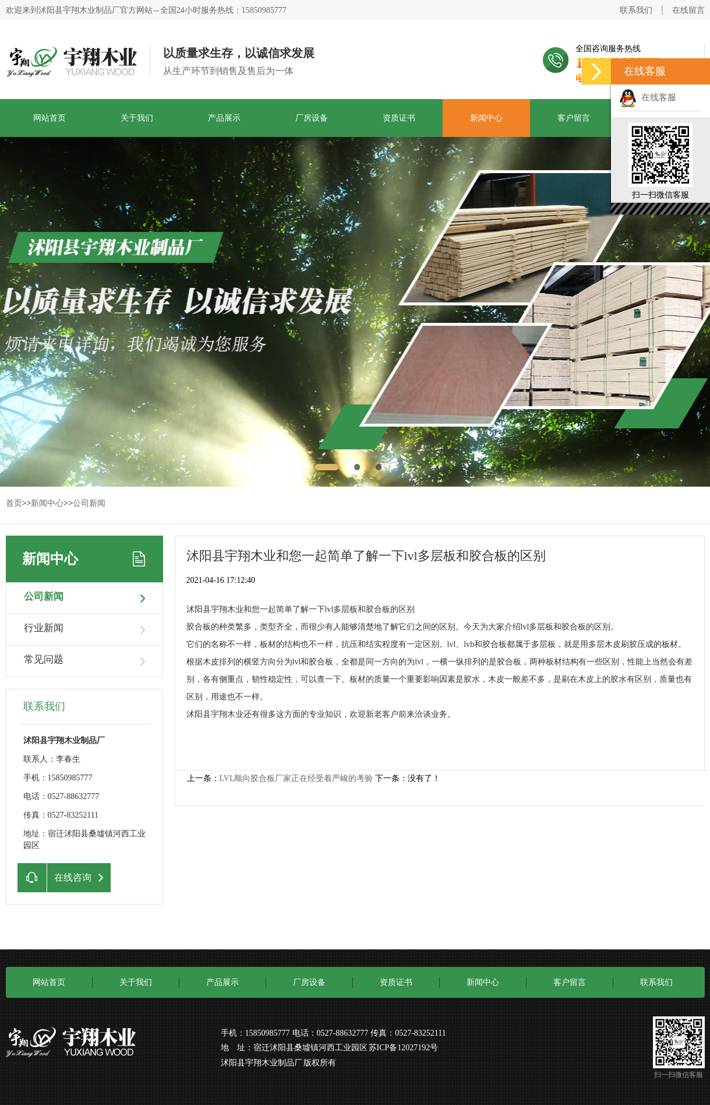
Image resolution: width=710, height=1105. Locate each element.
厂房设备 (311, 118)
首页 (14, 503)
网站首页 (49, 118)
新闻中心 (486, 118)
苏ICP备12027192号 (404, 1047)
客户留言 (573, 118)
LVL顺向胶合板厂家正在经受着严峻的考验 (296, 778)
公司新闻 (89, 503)
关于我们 (137, 118)
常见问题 (43, 659)
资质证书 (399, 118)
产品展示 (224, 118)
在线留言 (688, 10)
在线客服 (647, 97)
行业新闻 (43, 628)
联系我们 (636, 10)
